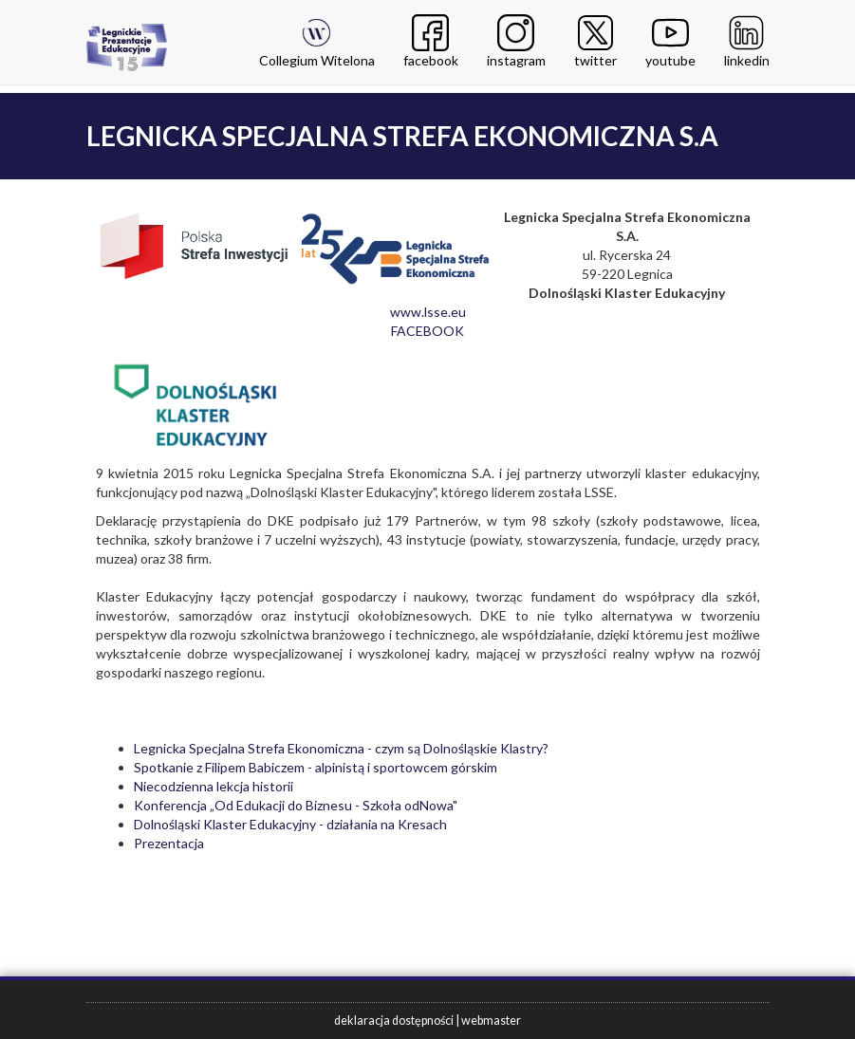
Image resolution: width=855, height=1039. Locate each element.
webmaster (491, 1020)
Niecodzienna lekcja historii (213, 786)
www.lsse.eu (428, 312)
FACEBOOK (427, 331)
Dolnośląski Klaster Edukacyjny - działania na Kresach (290, 824)
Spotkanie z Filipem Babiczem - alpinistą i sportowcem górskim (315, 767)
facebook (430, 41)
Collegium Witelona (317, 41)
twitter (595, 41)
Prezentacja (169, 843)
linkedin (747, 41)
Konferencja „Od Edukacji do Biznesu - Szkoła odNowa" (295, 805)
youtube (670, 41)
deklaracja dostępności (394, 1020)
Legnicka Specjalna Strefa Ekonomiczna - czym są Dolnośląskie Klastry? (341, 748)
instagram (516, 41)
